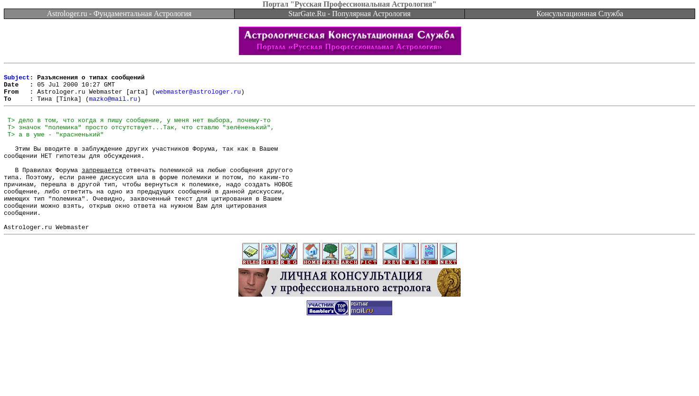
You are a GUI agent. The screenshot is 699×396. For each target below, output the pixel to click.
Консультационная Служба (580, 14)
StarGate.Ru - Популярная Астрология (349, 14)
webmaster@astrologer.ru (198, 97)
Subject (17, 80)
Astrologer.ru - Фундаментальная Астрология (119, 14)
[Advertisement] (349, 374)
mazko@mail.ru (113, 105)
